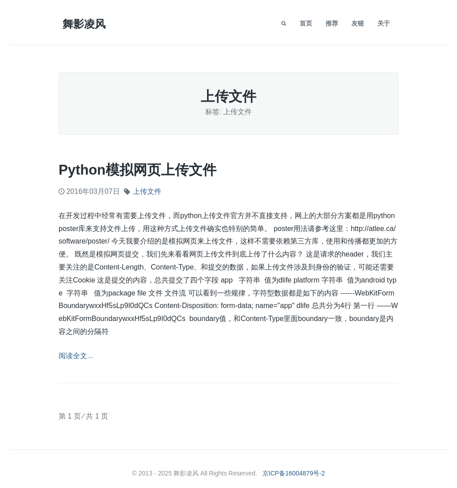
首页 (306, 23)
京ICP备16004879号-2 (293, 473)
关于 (383, 23)
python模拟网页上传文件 (137, 170)
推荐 (332, 23)
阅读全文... (76, 356)
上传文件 (147, 191)
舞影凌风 (84, 24)
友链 (357, 23)
